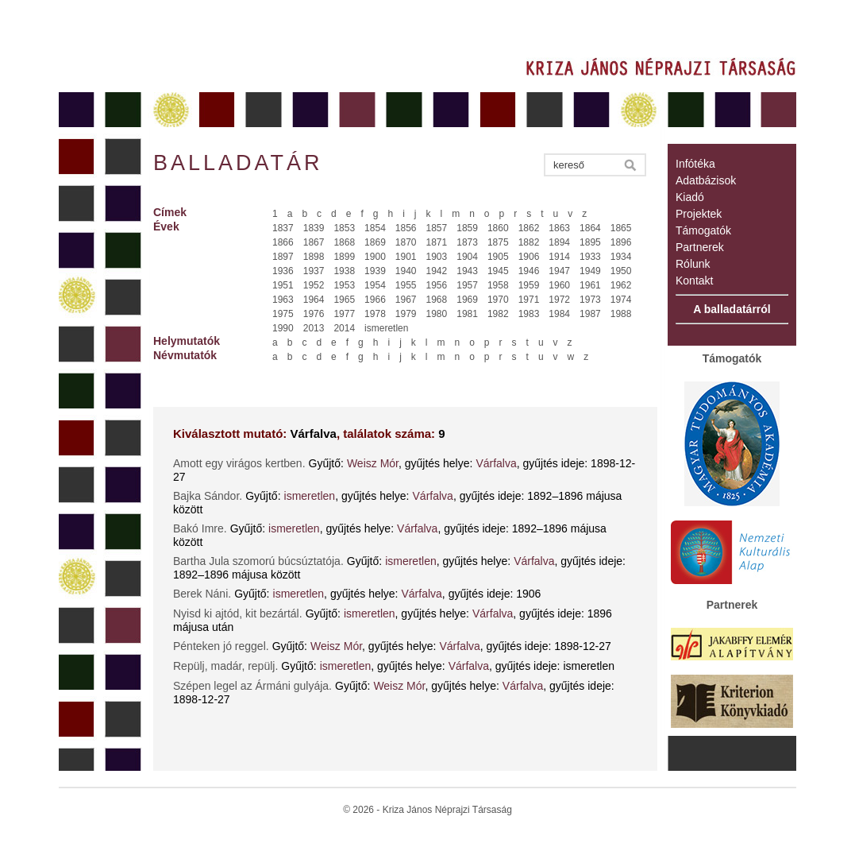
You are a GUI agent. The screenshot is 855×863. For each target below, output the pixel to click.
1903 (437, 256)
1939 (375, 271)
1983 (529, 313)
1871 (437, 242)
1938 (344, 271)
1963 (283, 299)
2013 (314, 328)
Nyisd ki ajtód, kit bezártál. (237, 613)
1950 (621, 271)
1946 (529, 271)
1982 (498, 313)
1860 (498, 228)
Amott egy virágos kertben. (239, 463)
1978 (375, 313)
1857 (437, 228)
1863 (559, 228)
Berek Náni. (202, 593)
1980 (437, 313)
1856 (406, 228)
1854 (375, 228)
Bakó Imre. (200, 528)
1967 (406, 299)
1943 (467, 271)
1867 (314, 242)
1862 (529, 228)
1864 (590, 228)
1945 (498, 271)
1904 (467, 256)
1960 (559, 285)
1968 (437, 299)
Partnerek (700, 247)
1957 (467, 285)
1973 (590, 299)
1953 (344, 285)
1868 (344, 242)
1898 (314, 256)
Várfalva (496, 463)
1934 (621, 256)
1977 (344, 313)
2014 (344, 328)
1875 (498, 242)
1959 (529, 285)
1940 (406, 271)
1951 (283, 285)
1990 (283, 328)
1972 (559, 299)
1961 (590, 285)
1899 (344, 256)
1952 (314, 285)
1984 (559, 313)
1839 (314, 228)
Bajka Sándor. (207, 496)
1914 (559, 256)
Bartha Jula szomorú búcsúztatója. (258, 561)
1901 (406, 256)
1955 (406, 285)
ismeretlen (386, 328)
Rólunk (693, 263)
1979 (406, 313)
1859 (467, 228)
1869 (375, 242)
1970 (498, 299)
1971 (529, 299)
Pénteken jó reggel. (221, 646)
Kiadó (690, 197)
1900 (375, 256)
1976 (314, 313)
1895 (590, 242)
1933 (590, 256)
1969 (467, 299)
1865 (621, 228)
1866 (283, 242)
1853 (344, 228)
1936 (283, 271)
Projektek (699, 213)
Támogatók (703, 230)
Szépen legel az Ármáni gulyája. (252, 685)
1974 (621, 299)
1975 (283, 313)
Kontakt (694, 280)
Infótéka (695, 163)
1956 (437, 285)
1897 (283, 256)
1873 (467, 242)
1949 (590, 271)
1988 (621, 313)
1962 (621, 285)
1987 (590, 313)
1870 (406, 242)
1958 (498, 285)
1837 (283, 228)
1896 (621, 242)
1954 (375, 285)
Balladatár (238, 163)
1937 (314, 271)
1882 (529, 242)
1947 (559, 271)
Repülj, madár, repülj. (225, 666)
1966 (375, 299)
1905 (498, 256)
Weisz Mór (373, 463)
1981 (467, 313)
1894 (559, 242)
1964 (314, 299)
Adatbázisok (706, 180)
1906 (529, 256)
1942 (437, 271)
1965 (344, 299)
